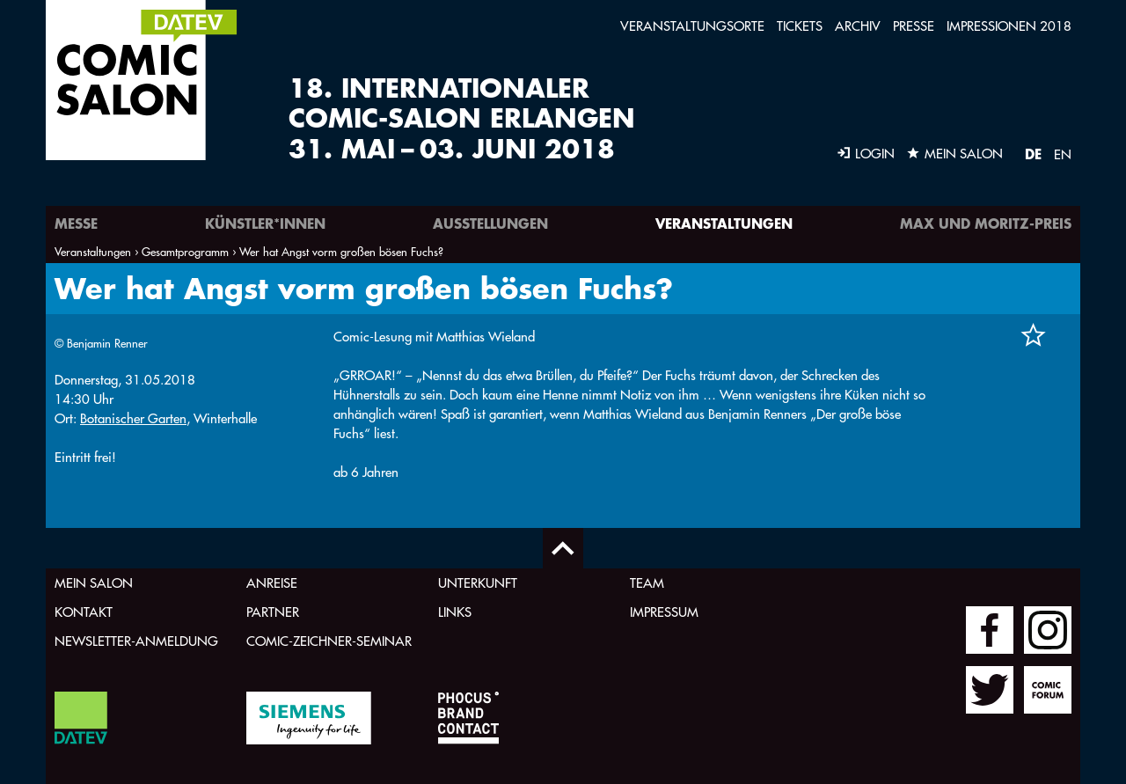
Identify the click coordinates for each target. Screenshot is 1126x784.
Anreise (271, 583)
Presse (913, 26)
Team (647, 583)
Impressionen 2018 (1009, 26)
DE (1033, 153)
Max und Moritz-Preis (985, 223)
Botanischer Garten (133, 418)
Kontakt (84, 612)
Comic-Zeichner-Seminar (329, 641)
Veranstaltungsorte (692, 26)
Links (455, 612)
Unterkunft (477, 583)
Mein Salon (94, 583)
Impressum (664, 612)
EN (1062, 154)
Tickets (800, 26)
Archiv (858, 26)
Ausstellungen (490, 223)
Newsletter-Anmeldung (136, 641)
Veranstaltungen (724, 223)
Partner (272, 612)
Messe (76, 223)
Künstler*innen (265, 223)
